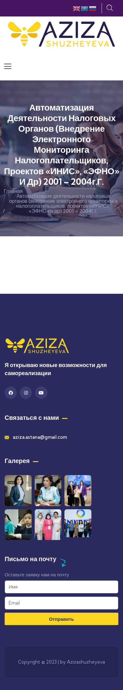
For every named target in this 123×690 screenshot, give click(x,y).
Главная (13, 191)
